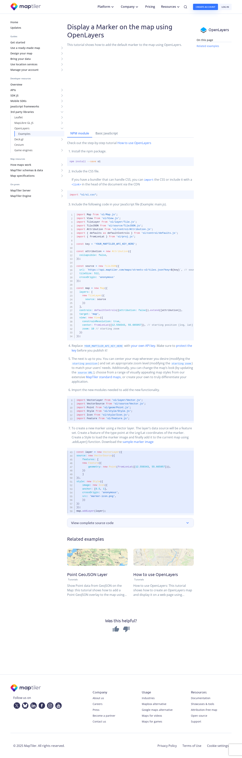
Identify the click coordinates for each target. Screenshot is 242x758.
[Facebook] (41, 704)
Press (96, 709)
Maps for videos (152, 715)
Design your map (21, 53)
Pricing (150, 7)
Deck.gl (18, 139)
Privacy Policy (167, 745)
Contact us (99, 721)
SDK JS (14, 95)
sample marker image (138, 441)
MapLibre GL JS (23, 123)
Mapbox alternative (154, 703)
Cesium (19, 145)
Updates (15, 27)
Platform (106, 6)
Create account (205, 6)
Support (196, 721)
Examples (24, 134)
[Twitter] (16, 704)
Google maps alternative (157, 709)
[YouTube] (57, 704)
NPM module (79, 133)
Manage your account (24, 70)
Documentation (200, 697)
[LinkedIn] (32, 704)
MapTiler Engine (20, 196)
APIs (13, 90)
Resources (171, 6)
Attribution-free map (204, 709)
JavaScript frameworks (24, 106)
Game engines (23, 150)
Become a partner (104, 715)
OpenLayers (21, 128)
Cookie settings (218, 745)
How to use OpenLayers (134, 143)
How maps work (20, 165)
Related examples (208, 46)
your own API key (143, 346)
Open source (199, 715)
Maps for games (152, 721)
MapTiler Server (20, 190)
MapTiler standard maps (103, 377)
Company (130, 6)
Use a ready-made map (25, 48)
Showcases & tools (202, 703)
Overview (16, 84)
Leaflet (18, 117)
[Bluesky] (24, 704)
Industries (148, 697)
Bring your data (20, 59)
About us (98, 697)
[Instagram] (49, 704)
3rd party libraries (22, 112)
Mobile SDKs (18, 101)
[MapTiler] (26, 7)
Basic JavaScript (106, 133)
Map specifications (22, 175)
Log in (225, 6)
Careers (97, 703)
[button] (130, 522)
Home (14, 22)
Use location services (23, 64)
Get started (17, 42)
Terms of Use (191, 745)
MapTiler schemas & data (26, 170)
